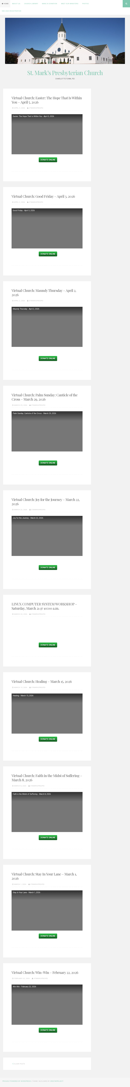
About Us (16, 4)
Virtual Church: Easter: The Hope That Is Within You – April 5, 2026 (47, 99)
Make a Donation (49, 4)
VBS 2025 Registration (11, 11)
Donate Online (48, 160)
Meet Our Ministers (69, 4)
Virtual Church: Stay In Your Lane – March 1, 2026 (44, 876)
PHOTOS (85, 4)
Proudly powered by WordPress (16, 1081)
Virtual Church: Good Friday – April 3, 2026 (43, 196)
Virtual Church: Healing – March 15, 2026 (42, 681)
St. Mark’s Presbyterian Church (65, 73)
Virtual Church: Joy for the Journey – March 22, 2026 (46, 501)
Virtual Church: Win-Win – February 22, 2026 (45, 972)
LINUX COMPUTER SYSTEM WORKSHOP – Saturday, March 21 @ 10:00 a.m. (44, 606)
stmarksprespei (36, 108)
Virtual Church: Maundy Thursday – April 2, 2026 (44, 292)
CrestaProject (56, 1081)
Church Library (31, 4)
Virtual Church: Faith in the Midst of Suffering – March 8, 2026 (47, 777)
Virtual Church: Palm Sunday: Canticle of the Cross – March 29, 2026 (44, 397)
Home (5, 4)
